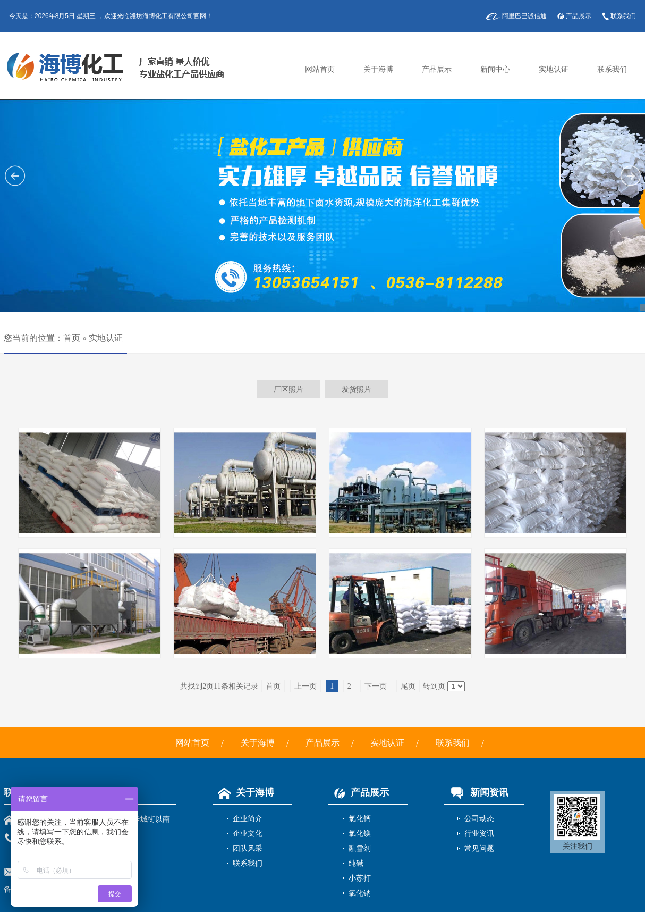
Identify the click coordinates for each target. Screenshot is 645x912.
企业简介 (247, 818)
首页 (71, 337)
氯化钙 (360, 818)
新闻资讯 (476, 792)
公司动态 (479, 818)
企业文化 (247, 833)
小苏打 (360, 878)
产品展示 (578, 16)
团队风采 (247, 848)
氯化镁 (360, 833)
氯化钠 (360, 893)
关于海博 (378, 69)
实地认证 (553, 69)
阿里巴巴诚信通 (524, 16)
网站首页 (320, 69)
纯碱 (356, 863)
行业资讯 (479, 833)
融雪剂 (360, 848)
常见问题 (479, 848)
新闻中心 (495, 69)
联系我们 (623, 16)
